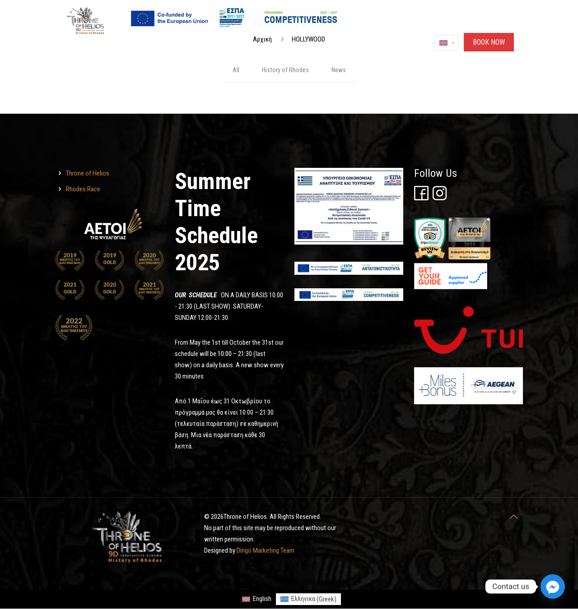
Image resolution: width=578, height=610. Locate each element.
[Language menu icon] (446, 43)
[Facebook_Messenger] (553, 586)
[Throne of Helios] (421, 199)
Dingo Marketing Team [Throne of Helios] (265, 551)
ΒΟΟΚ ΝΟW (489, 42)
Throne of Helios (87, 174)
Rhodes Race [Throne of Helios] (83, 190)
